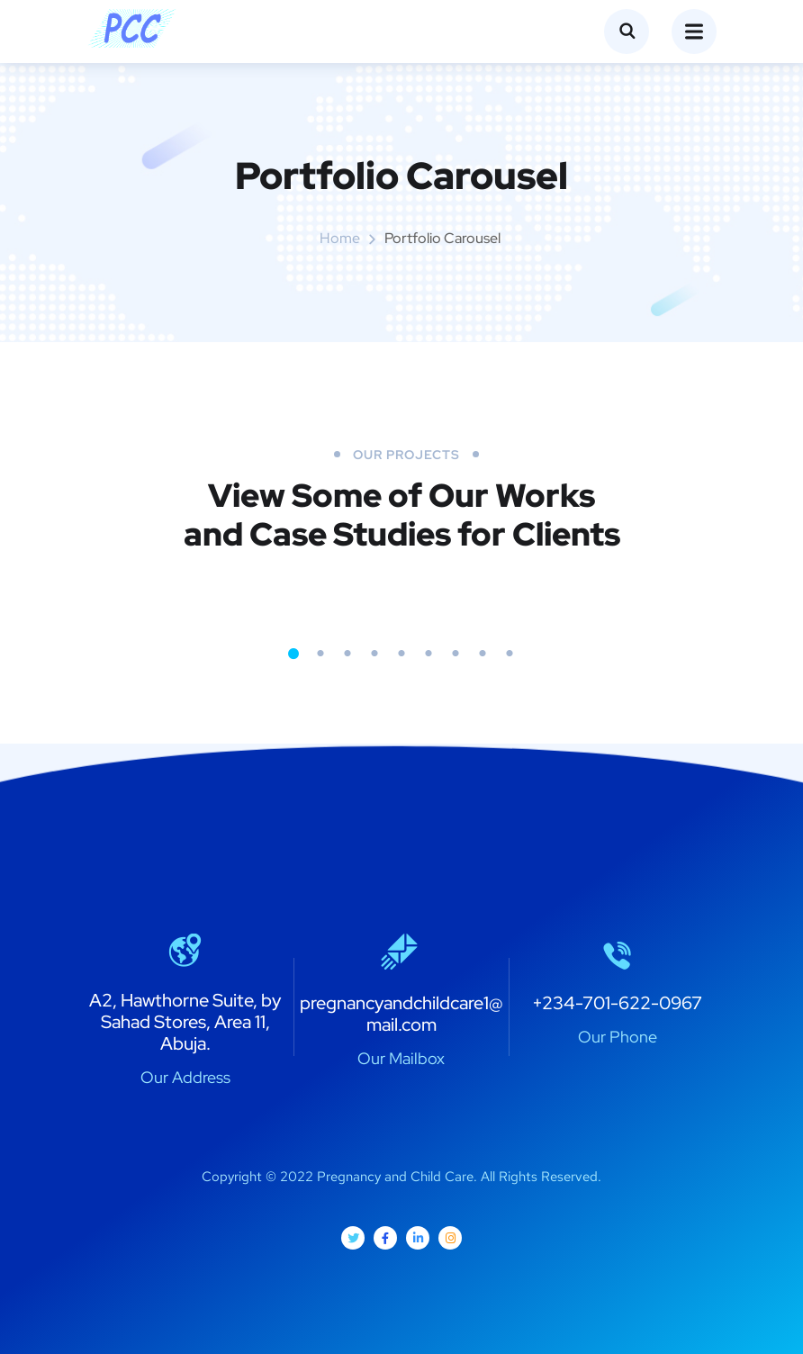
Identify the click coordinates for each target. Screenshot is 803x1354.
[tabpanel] (208, 595)
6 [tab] (429, 654)
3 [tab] (347, 654)
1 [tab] (293, 654)
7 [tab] (456, 654)
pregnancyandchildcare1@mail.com (401, 1013)
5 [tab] (401, 654)
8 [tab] (483, 654)
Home (340, 238)
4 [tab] (374, 654)
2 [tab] (320, 654)
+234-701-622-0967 (617, 1003)
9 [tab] (510, 654)
